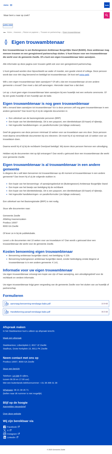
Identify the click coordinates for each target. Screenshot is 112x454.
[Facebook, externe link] (11, 427)
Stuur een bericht (11, 368)
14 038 (15, 376)
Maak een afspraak (12, 338)
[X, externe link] (7, 430)
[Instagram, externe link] (11, 434)
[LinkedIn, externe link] (10, 437)
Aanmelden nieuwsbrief (14, 406)
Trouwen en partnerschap (51, 32)
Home (9, 32)
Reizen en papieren (30, 32)
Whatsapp (8, 390)
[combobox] (52, 15)
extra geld (84, 74)
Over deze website (12, 413)
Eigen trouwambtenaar (71, 32)
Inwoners (17, 32)
